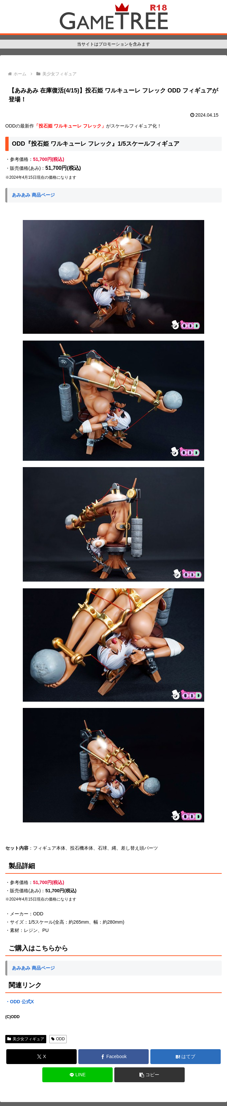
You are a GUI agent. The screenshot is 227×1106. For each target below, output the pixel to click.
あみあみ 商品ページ (33, 195)
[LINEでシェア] (77, 1074)
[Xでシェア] (41, 1056)
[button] (149, 1074)
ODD (58, 1039)
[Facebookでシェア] (113, 1056)
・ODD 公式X (19, 1001)
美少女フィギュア (25, 1039)
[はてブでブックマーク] (185, 1056)
